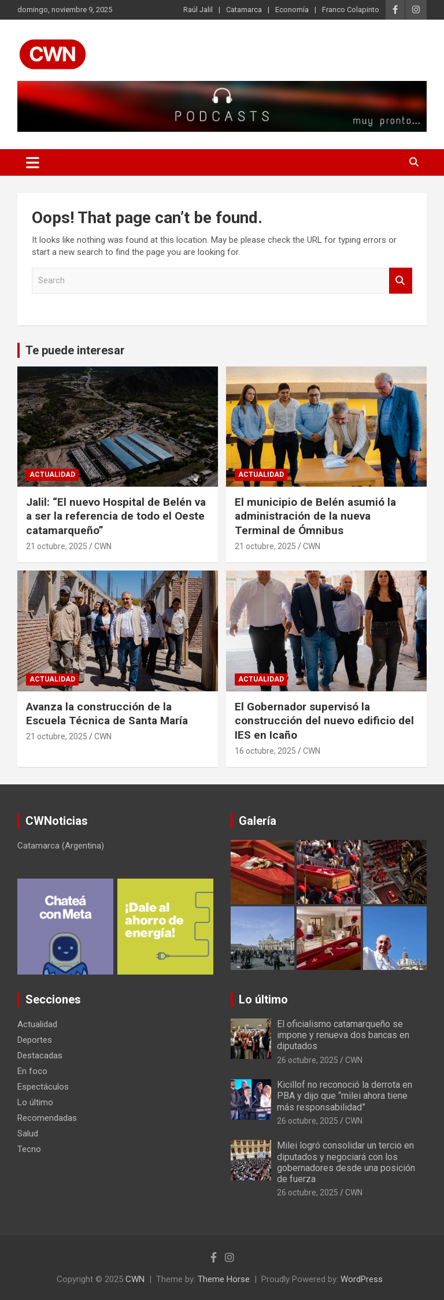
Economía (292, 9)
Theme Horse (224, 1279)
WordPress (362, 1279)
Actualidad (52, 475)
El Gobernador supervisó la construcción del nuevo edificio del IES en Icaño (324, 721)
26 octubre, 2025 (307, 1060)
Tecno (29, 1149)
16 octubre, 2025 (265, 750)
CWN (103, 546)
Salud (27, 1133)
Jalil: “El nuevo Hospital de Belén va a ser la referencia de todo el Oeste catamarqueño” (116, 516)
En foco (32, 1071)
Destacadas (39, 1055)
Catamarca (244, 9)
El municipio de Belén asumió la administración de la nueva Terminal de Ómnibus (315, 516)
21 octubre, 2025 (56, 546)
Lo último (35, 1102)
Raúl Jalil (198, 9)
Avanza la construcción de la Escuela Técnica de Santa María (107, 714)
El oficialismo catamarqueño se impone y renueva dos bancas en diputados (343, 1034)
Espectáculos (43, 1087)
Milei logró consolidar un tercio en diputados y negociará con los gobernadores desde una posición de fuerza (346, 1162)
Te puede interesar (75, 350)
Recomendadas (47, 1118)
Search (400, 281)
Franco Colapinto (350, 9)
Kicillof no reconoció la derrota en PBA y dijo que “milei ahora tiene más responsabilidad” (344, 1095)
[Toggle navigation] (32, 162)
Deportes (34, 1040)
